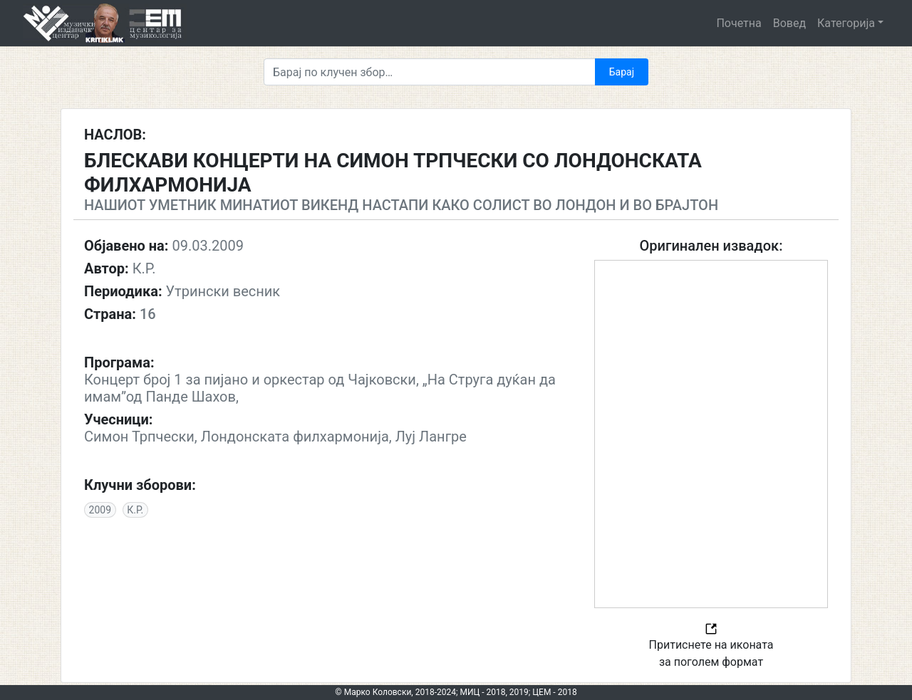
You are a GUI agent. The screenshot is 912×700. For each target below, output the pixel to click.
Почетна (738, 23)
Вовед (789, 23)
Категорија (846, 23)
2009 (100, 510)
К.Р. (135, 510)
